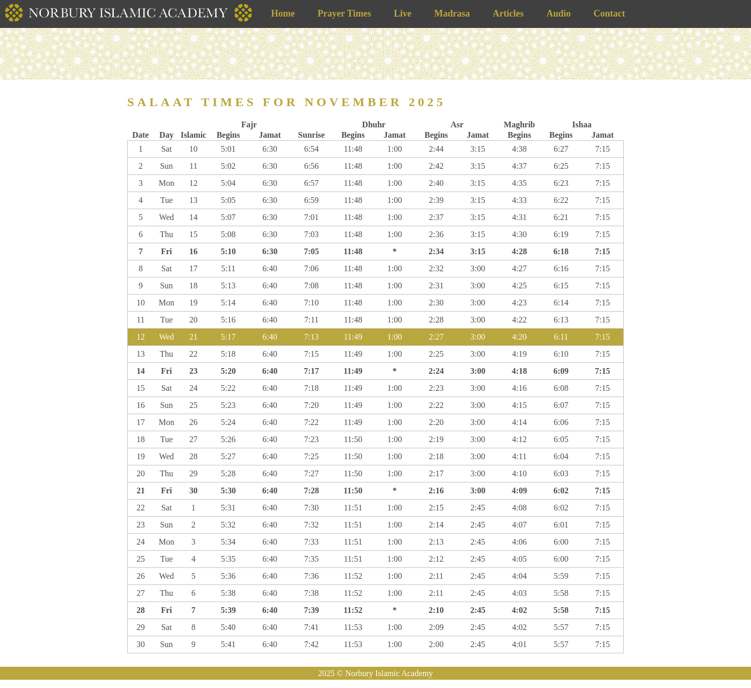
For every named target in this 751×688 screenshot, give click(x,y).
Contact (609, 13)
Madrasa (452, 13)
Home (283, 13)
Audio (558, 13)
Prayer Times (344, 13)
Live (402, 13)
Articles (507, 13)
